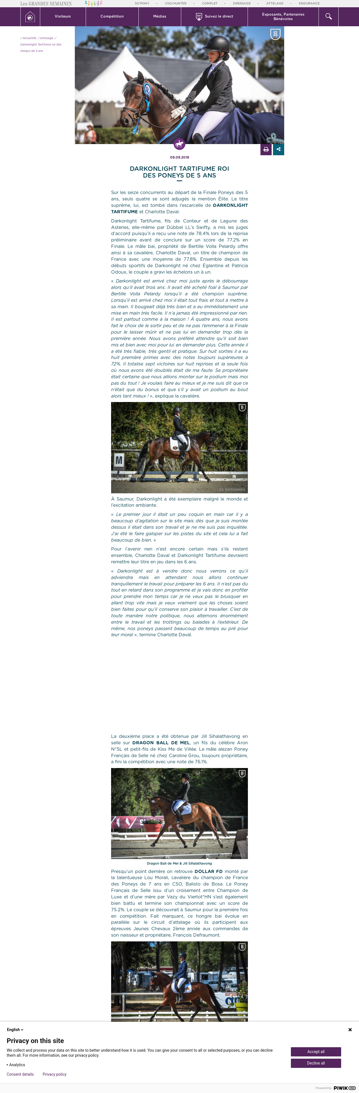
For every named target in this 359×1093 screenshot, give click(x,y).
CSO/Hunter (175, 3)
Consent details (20, 1074)
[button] (63, 16)
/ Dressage (45, 38)
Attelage (274, 3)
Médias (159, 16)
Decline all (316, 1063)
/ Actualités (28, 38)
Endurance (309, 3)
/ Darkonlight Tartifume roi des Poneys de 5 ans (40, 44)
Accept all (316, 1051)
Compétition (112, 16)
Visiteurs (63, 16)
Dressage (242, 3)
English (15, 1029)
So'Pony (142, 3)
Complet (209, 3)
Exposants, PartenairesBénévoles (283, 17)
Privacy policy (54, 1074)
